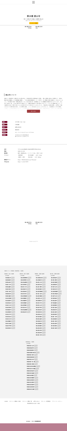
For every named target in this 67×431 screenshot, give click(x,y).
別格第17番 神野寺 (30, 382)
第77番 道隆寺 (54, 303)
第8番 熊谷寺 (8, 293)
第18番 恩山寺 (8, 316)
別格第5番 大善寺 (30, 355)
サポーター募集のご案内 (15, 401)
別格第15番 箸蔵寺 (30, 377)
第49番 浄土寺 (39, 298)
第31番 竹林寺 (23, 293)
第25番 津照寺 (24, 280)
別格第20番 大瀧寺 (30, 389)
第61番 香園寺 (39, 325)
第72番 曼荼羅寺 (54, 291)
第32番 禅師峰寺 (24, 296)
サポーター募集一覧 (27, 401)
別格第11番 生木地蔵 (31, 368)
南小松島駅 (31, 155)
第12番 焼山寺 (8, 303)
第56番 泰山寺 (39, 314)
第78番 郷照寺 (54, 305)
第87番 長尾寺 (54, 325)
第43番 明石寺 (39, 284)
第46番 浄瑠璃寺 (39, 291)
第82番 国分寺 (54, 309)
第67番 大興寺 (54, 280)
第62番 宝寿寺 (39, 328)
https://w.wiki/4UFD (23, 161)
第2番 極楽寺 (8, 280)
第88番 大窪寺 (54, 328)
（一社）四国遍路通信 (35, 421)
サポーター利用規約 (45, 401)
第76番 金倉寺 (54, 300)
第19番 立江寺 (8, 319)
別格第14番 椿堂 (30, 375)
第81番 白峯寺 (54, 312)
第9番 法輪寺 (8, 296)
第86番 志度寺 (54, 323)
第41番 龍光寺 (39, 280)
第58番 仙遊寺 (39, 319)
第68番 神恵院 (54, 282)
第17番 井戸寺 (8, 314)
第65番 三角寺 (39, 335)
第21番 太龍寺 (8, 323)
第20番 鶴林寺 (8, 321)
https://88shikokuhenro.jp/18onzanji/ (27, 159)
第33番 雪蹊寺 (24, 298)
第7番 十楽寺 (8, 291)
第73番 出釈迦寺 (54, 293)
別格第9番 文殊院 (30, 364)
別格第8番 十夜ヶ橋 (31, 361)
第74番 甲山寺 (54, 296)
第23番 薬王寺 (8, 328)
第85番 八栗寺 (54, 321)
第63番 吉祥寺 (39, 330)
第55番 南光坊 (39, 312)
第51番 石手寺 (39, 303)
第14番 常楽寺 (8, 307)
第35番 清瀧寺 (24, 303)
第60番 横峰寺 (39, 323)
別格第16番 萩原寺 (30, 380)
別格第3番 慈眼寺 (30, 350)
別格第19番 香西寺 (30, 387)
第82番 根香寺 (54, 314)
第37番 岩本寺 (24, 307)
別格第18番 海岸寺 (30, 384)
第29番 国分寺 (24, 289)
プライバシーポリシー (57, 401)
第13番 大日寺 (8, 305)
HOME (6, 401)
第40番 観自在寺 (39, 277)
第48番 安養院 (39, 296)
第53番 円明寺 (39, 307)
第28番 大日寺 (24, 286)
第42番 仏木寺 (39, 282)
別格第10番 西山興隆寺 (31, 366)
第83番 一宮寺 (54, 316)
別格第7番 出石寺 (30, 359)
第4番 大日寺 (8, 284)
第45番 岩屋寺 (39, 289)
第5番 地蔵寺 (8, 286)
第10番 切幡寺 (8, 298)
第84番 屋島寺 (54, 319)
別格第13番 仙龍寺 (30, 373)
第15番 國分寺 (8, 309)
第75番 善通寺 (54, 298)
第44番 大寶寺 (39, 286)
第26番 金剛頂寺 (24, 282)
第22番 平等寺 (8, 325)
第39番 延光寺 (24, 312)
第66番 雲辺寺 (54, 277)
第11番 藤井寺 (8, 300)
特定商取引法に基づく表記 (33, 403)
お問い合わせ (36, 401)
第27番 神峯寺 (24, 284)
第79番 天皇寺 (54, 307)
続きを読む (33, 111)
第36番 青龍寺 (24, 305)
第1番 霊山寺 (8, 277)
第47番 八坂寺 (39, 293)
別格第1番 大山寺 (30, 345)
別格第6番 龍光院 (30, 357)
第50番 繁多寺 (39, 300)
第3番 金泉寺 (8, 282)
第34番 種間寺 (24, 300)
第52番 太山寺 (39, 305)
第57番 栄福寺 (39, 316)
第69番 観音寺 (54, 284)
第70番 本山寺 (54, 286)
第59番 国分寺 (39, 321)
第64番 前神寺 (39, 332)
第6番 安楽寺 (8, 289)
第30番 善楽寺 (24, 291)
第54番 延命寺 (39, 309)
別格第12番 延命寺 (30, 371)
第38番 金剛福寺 (24, 309)
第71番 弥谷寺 (54, 289)
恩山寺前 (30, 157)
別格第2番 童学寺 (30, 348)
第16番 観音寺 (8, 312)
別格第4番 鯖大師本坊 (31, 352)
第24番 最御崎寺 (24, 277)
